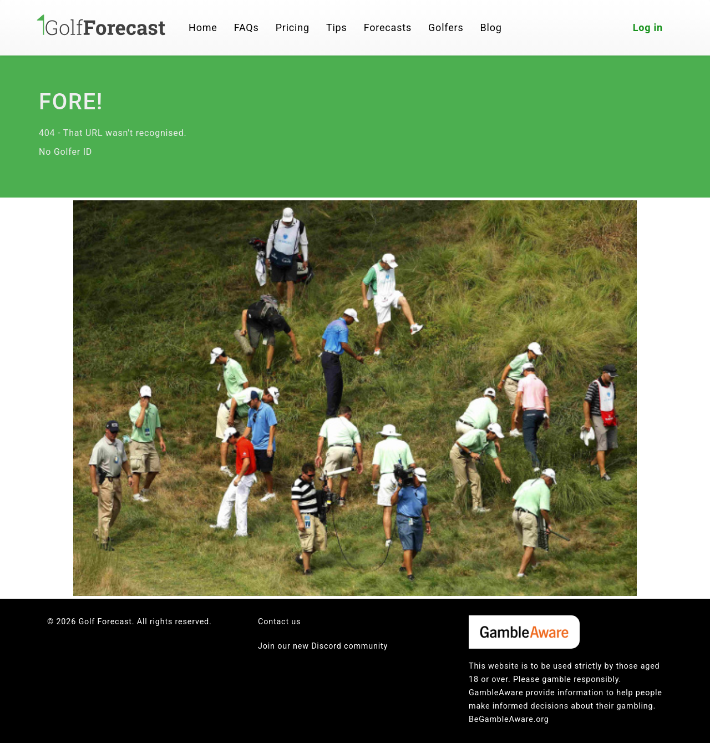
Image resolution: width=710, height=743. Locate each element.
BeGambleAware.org (509, 719)
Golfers (446, 27)
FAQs (246, 27)
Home (203, 27)
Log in (648, 27)
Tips (336, 27)
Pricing (293, 27)
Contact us (279, 621)
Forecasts (388, 27)
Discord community (349, 646)
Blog (491, 27)
